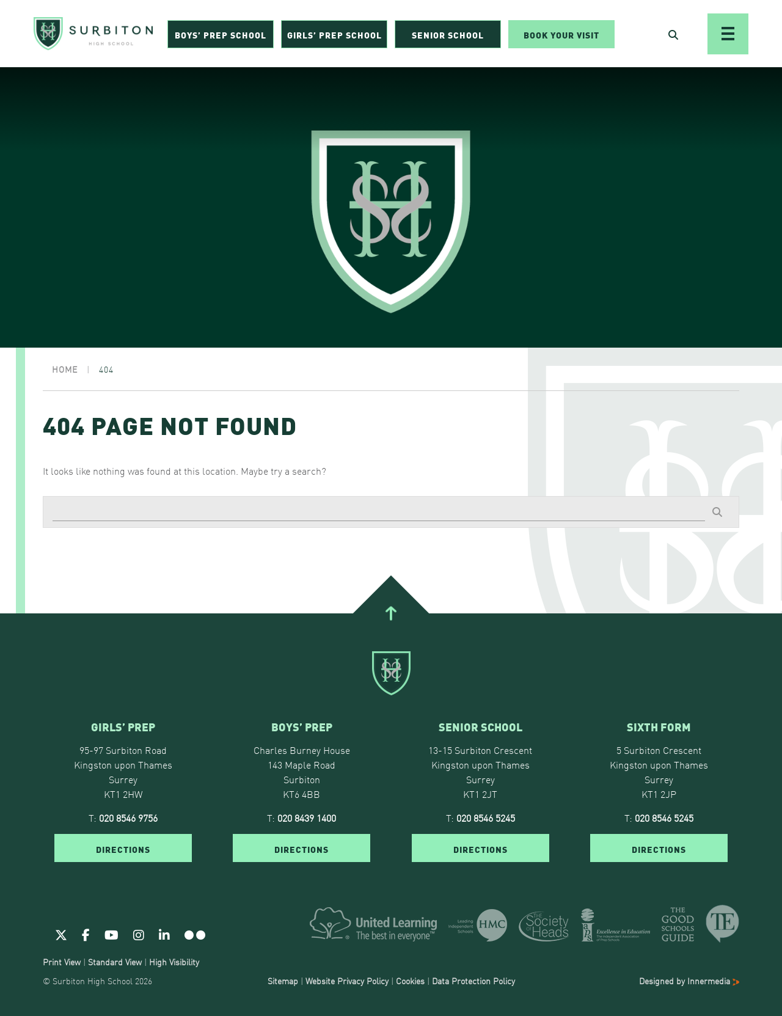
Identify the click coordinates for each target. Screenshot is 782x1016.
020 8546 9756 (128, 817)
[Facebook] (86, 934)
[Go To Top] (391, 613)
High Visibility (174, 961)
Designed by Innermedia (689, 980)
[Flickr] (195, 934)
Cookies (410, 980)
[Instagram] (138, 934)
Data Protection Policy (473, 980)
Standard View (115, 961)
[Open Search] (673, 34)
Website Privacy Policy (347, 980)
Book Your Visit (561, 34)
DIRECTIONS (123, 848)
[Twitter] (61, 934)
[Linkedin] (164, 934)
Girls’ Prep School (334, 34)
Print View (62, 961)
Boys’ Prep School (220, 34)
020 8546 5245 (485, 817)
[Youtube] (111, 934)
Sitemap (283, 980)
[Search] (379, 512)
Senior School (448, 34)
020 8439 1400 (306, 817)
